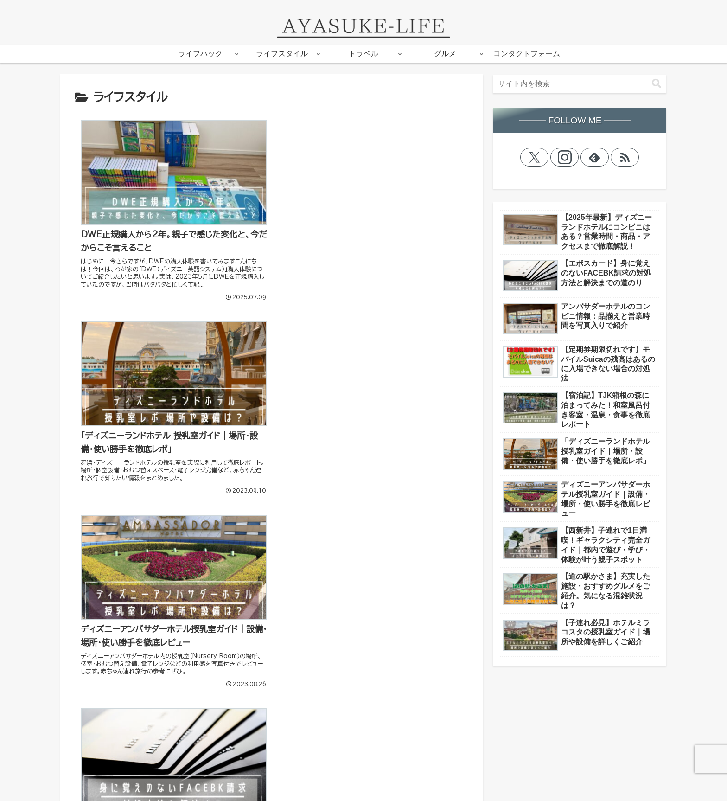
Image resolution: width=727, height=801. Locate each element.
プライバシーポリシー (101, 787)
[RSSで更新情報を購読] (625, 157)
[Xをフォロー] (534, 157)
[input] (579, 84)
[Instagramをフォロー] (564, 157)
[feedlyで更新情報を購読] (594, 157)
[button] (656, 83)
